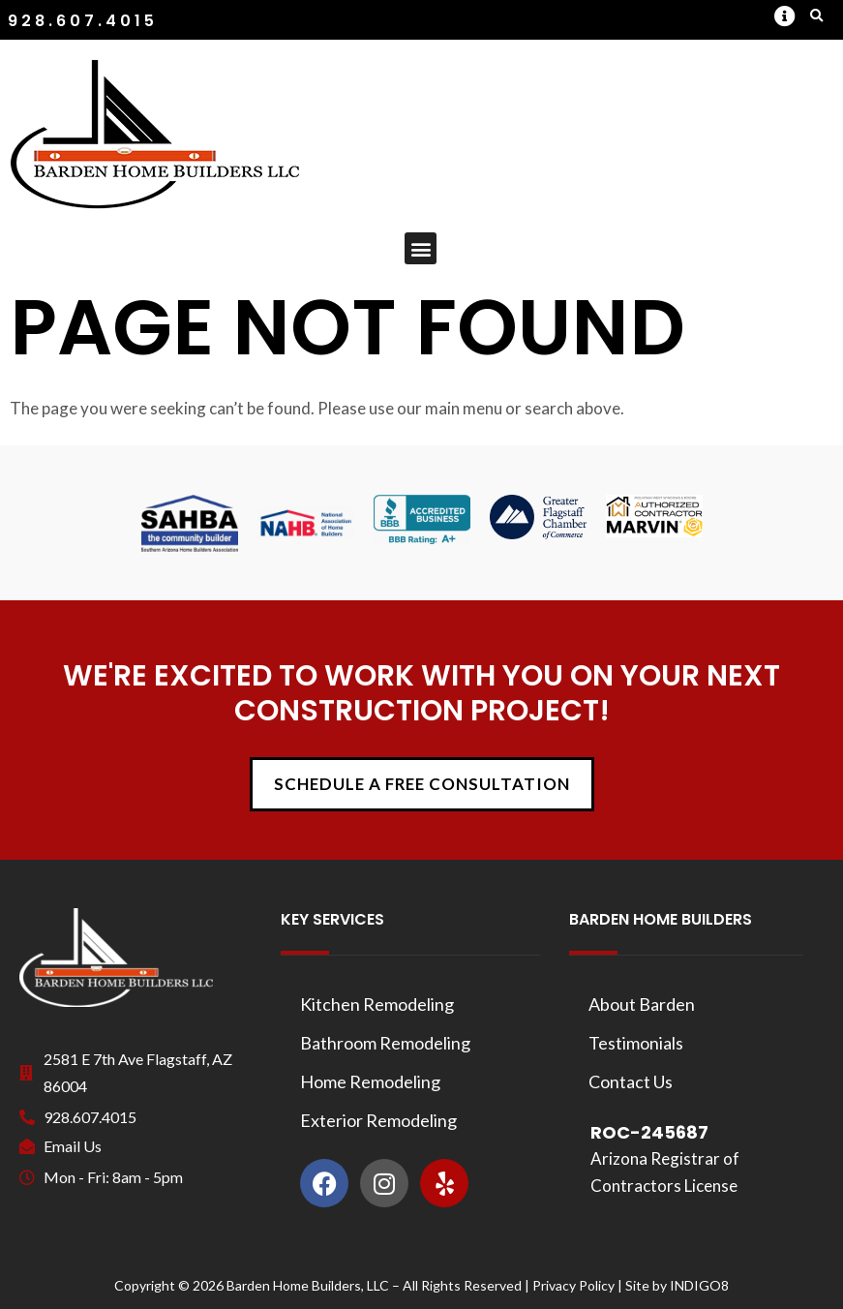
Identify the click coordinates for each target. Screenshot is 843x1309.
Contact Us (630, 1081)
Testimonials (635, 1042)
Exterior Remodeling (378, 1120)
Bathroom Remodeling (385, 1042)
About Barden (641, 1004)
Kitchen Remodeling (377, 1004)
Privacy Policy (573, 1285)
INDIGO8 (699, 1285)
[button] (784, 16)
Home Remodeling (370, 1081)
